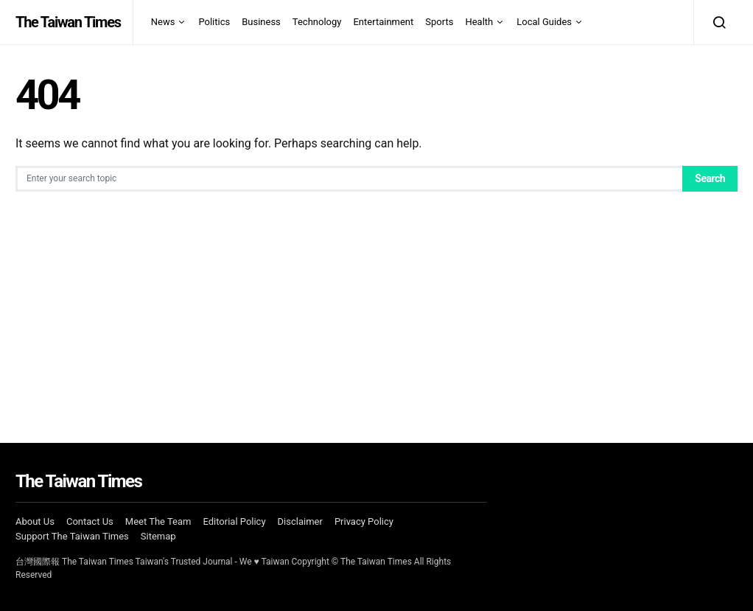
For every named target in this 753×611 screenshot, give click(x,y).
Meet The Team (158, 521)
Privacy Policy (364, 521)
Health (479, 21)
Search (710, 178)
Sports (439, 21)
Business (261, 21)
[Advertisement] (376, 302)
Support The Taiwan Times (72, 536)
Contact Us (89, 521)
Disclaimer (300, 521)
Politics (214, 21)
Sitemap (158, 536)
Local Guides (544, 21)
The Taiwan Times (68, 22)
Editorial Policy (234, 521)
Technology (317, 21)
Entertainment (383, 21)
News (163, 21)
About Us (35, 521)
